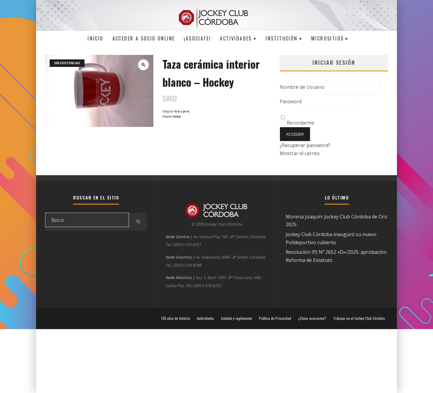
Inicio (95, 38)
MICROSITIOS (327, 38)
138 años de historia (175, 318)
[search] (138, 222)
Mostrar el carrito (300, 153)
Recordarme (297, 122)
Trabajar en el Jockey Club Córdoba (359, 318)
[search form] (87, 220)
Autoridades (205, 318)
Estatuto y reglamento (236, 318)
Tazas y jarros (182, 111)
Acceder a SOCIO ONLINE (143, 38)
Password (291, 101)
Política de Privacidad (275, 318)
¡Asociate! (197, 38)
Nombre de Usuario (302, 87)
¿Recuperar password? (305, 145)
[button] (143, 64)
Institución (281, 38)
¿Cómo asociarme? (312, 318)
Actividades (236, 38)
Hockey (177, 116)
